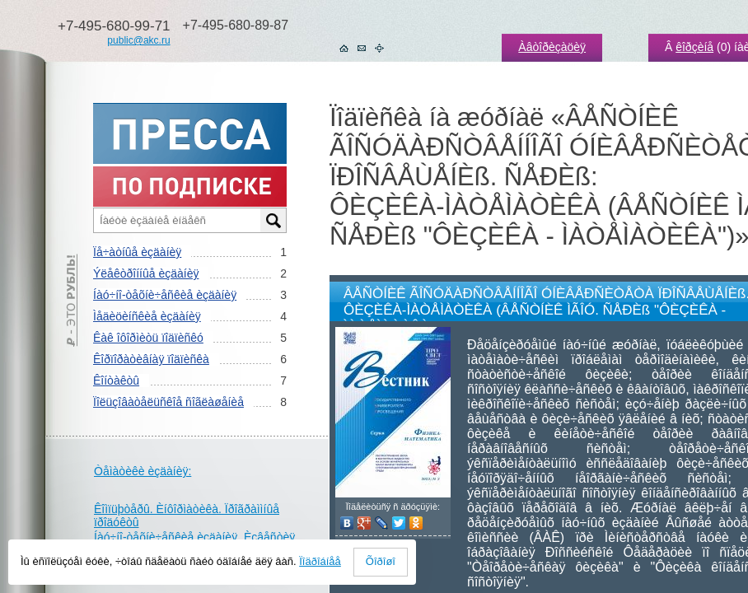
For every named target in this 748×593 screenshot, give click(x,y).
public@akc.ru (138, 40)
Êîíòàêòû (116, 380)
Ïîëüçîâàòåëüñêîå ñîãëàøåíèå (168, 402)
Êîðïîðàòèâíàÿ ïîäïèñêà (151, 359)
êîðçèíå (694, 47)
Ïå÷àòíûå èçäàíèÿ (137, 252)
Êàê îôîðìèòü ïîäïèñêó (148, 337)
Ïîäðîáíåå (320, 561)
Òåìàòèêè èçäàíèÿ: (142, 471)
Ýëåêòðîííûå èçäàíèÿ (146, 273)
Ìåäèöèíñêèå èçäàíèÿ (147, 316)
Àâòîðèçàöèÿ (552, 47)
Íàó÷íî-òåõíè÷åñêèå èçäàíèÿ (164, 294)
